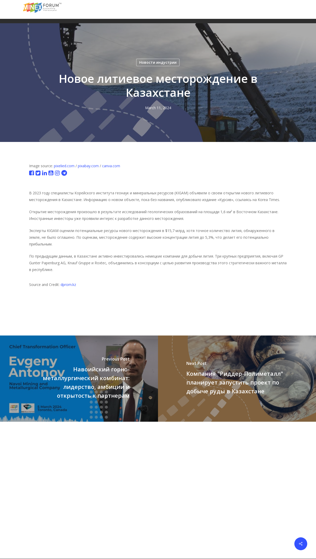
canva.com (111, 165)
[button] (290, 9)
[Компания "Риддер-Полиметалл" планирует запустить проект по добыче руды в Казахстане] (237, 379)
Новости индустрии (158, 62)
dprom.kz (68, 284)
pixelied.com (64, 165)
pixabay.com (88, 165)
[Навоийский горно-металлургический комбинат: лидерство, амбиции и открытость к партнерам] (79, 379)
